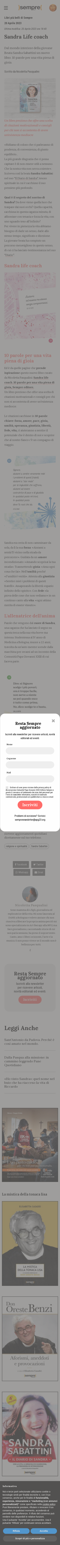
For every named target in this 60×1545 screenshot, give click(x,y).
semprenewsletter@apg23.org (30, 819)
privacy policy (43, 787)
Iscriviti (30, 804)
